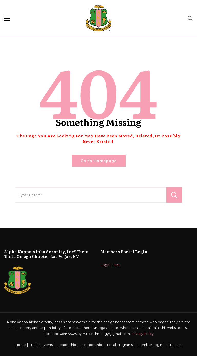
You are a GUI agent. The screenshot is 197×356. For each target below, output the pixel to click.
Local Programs (120, 345)
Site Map (174, 345)
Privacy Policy (142, 334)
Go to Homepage (99, 160)
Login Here (110, 265)
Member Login (150, 345)
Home (21, 345)
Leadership (67, 345)
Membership (91, 345)
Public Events (42, 345)
